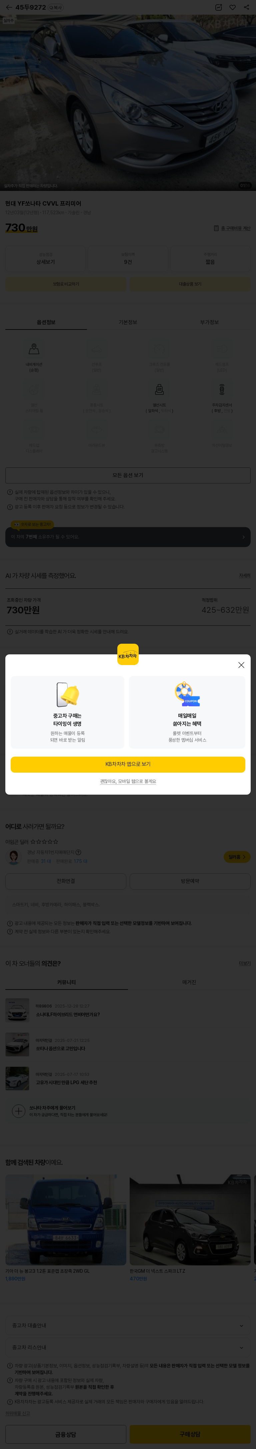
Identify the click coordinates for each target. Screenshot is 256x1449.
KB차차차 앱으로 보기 (128, 764)
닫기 (241, 665)
